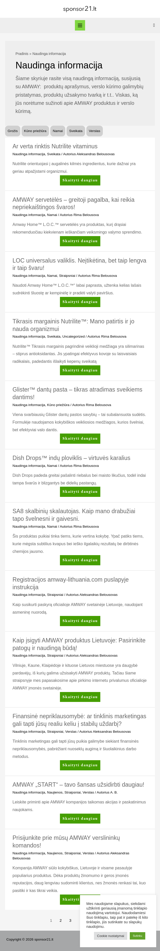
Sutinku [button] (137, 935)
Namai (58, 131)
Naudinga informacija (28, 154)
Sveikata (75, 131)
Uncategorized (73, 336)
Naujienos (54, 792)
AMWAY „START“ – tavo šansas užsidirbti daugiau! (78, 784)
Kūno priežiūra (35, 131)
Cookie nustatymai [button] (110, 936)
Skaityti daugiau (80, 181)
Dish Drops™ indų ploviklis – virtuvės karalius (71, 458)
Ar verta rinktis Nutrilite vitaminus (55, 146)
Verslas (94, 131)
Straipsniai (67, 276)
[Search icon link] (154, 25)
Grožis (13, 131)
